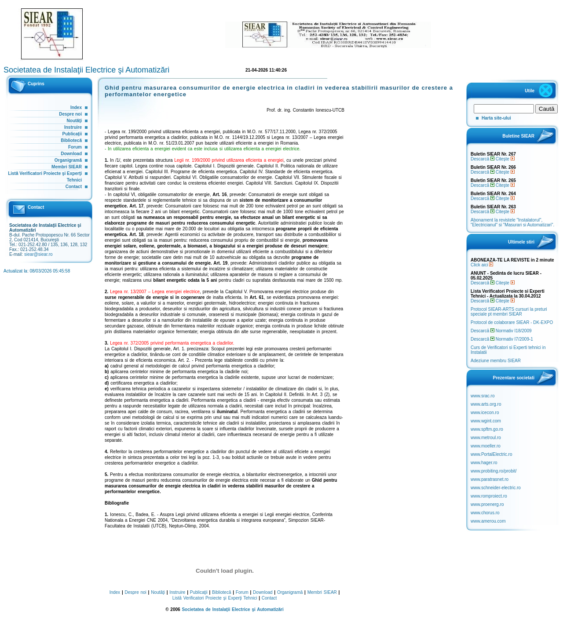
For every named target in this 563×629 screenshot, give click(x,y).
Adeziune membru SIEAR (496, 360)
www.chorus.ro (485, 512)
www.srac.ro (482, 395)
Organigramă (68, 160)
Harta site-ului (496, 118)
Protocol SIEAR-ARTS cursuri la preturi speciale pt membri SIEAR (509, 311)
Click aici (482, 264)
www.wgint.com (486, 420)
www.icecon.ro (485, 412)
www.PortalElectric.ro (491, 454)
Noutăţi (74, 120)
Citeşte (505, 158)
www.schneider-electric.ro (496, 487)
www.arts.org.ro (486, 404)
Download (71, 153)
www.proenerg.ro (487, 504)
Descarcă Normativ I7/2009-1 (502, 339)
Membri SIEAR (66, 166)
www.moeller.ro (486, 446)
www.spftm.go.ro (487, 429)
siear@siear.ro (38, 254)
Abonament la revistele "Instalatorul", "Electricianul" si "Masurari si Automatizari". (512, 222)
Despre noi (70, 114)
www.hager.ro (484, 462)
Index (76, 107)
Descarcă (482, 158)
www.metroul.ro (486, 437)
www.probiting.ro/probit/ (494, 471)
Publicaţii (72, 133)
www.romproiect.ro (489, 496)
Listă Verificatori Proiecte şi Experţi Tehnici (214, 598)
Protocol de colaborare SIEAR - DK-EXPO (512, 322)
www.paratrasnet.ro (489, 479)
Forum (75, 147)
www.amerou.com (488, 521)
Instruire (73, 127)
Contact (74, 186)
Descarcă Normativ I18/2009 (501, 330)
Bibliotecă (71, 140)
